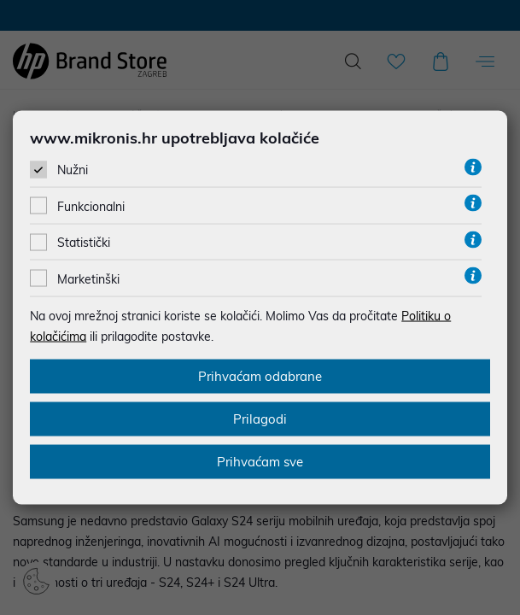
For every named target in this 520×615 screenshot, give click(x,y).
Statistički (83, 242)
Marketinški (88, 278)
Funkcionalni (91, 206)
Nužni (72, 170)
